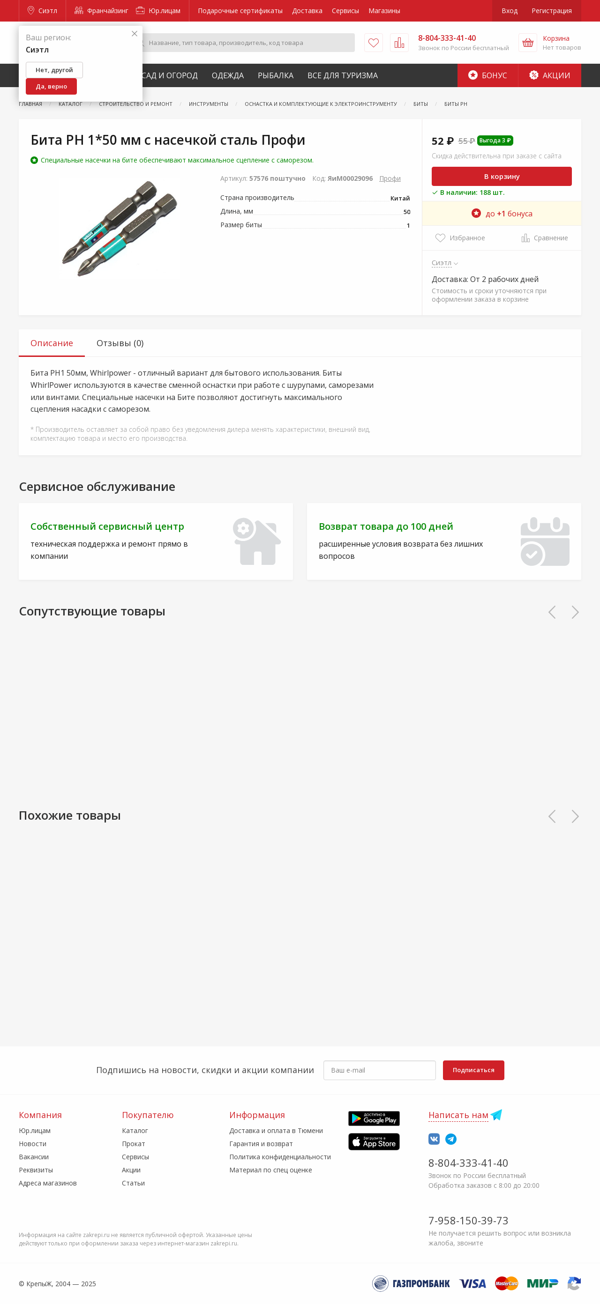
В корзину (502, 176)
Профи (390, 178)
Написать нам (458, 1114)
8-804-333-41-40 (468, 1163)
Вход (510, 10)
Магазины (384, 10)
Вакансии (34, 1156)
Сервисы (345, 10)
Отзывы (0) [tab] (120, 342)
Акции (549, 75)
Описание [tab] (51, 342)
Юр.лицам (158, 10)
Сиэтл (42, 10)
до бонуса (502, 213)
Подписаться (474, 1070)
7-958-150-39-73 (468, 1220)
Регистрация (552, 10)
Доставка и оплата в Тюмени (276, 1130)
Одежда (228, 75)
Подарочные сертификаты (240, 10)
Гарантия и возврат (261, 1143)
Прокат (133, 1143)
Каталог (135, 1130)
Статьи (133, 1182)
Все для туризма (343, 75)
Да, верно (51, 86)
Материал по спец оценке (270, 1169)
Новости (32, 1143)
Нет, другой (54, 70)
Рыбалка (275, 75)
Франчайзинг (101, 10)
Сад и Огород (170, 75)
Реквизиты (36, 1169)
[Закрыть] (134, 34)
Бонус (487, 75)
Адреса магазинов (48, 1182)
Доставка (307, 10)
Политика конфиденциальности (280, 1156)
